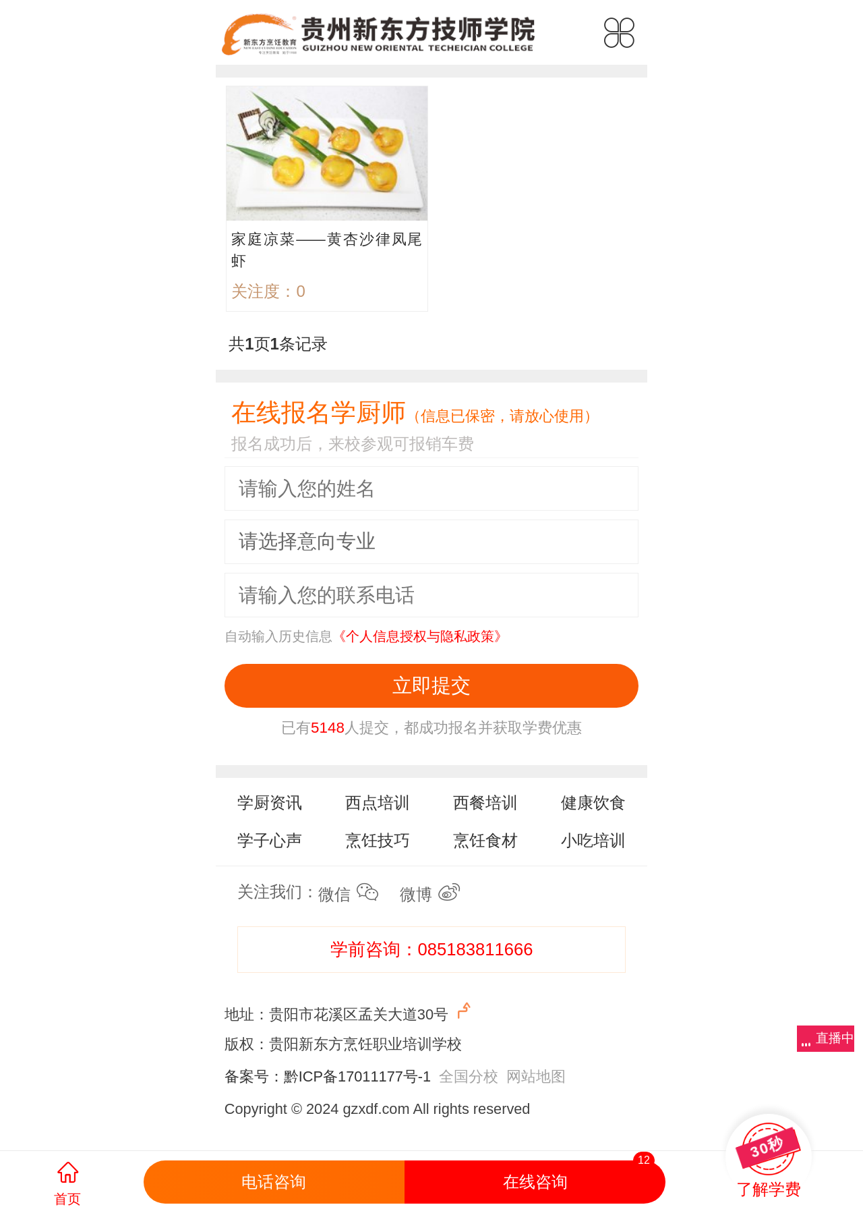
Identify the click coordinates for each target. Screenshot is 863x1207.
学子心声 (269, 840)
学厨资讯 (269, 802)
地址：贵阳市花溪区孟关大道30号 (350, 1012)
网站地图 (536, 1076)
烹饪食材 (485, 840)
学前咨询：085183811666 (431, 949)
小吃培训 (593, 840)
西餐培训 (485, 802)
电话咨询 (273, 1182)
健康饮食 (593, 802)
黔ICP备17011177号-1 (357, 1076)
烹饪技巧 (377, 840)
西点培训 (377, 802)
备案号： (254, 1076)
